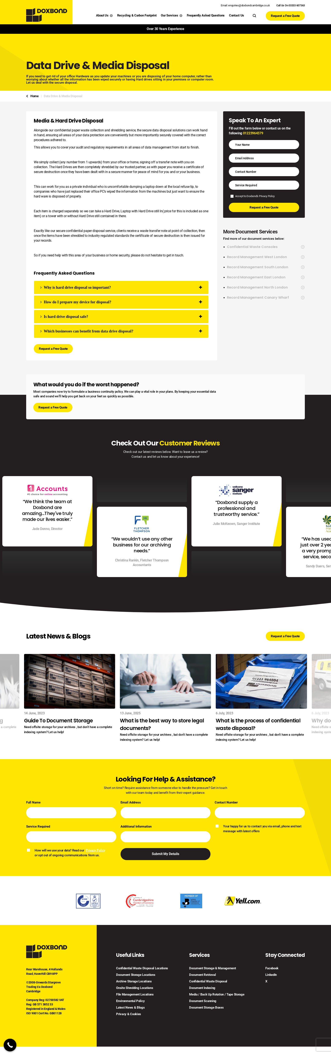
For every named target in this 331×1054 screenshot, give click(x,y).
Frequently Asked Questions (206, 15)
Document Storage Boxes (206, 1007)
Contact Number (226, 802)
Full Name (33, 802)
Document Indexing (202, 988)
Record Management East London (266, 277)
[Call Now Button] (10, 1045)
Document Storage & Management (212, 968)
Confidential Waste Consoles (266, 247)
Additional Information (136, 826)
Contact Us (236, 15)
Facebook (271, 968)
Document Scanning (202, 1001)
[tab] (121, 287)
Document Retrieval (202, 974)
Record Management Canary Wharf (266, 297)
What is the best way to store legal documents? (162, 724)
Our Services (171, 15)
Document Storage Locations (135, 974)
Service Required (38, 826)
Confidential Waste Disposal (208, 981)
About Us (104, 15)
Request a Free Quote (285, 16)
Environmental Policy (130, 1001)
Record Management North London (266, 287)
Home (34, 96)
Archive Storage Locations (134, 981)
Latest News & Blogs (130, 1007)
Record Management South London (266, 267)
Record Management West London (266, 257)
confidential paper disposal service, (91, 231)
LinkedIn (271, 974)
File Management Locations (135, 994)
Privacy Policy (267, 196)
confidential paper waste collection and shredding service (95, 130)
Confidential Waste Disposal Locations (142, 968)
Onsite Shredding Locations (134, 988)
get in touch (174, 255)
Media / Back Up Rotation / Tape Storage (216, 994)
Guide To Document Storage (58, 720)
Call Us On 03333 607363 (290, 5)
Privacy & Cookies (128, 1014)
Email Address (131, 802)
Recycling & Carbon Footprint (137, 15)
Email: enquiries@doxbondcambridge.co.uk (245, 5)
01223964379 (253, 133)
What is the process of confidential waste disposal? (258, 724)
